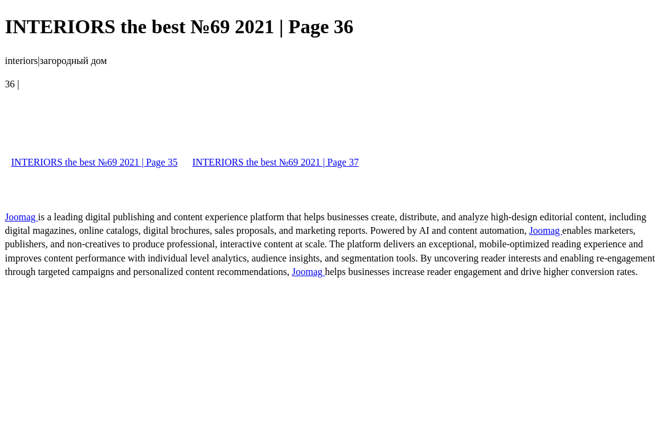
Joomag (21, 217)
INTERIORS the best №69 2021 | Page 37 (275, 162)
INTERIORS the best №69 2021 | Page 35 (94, 162)
